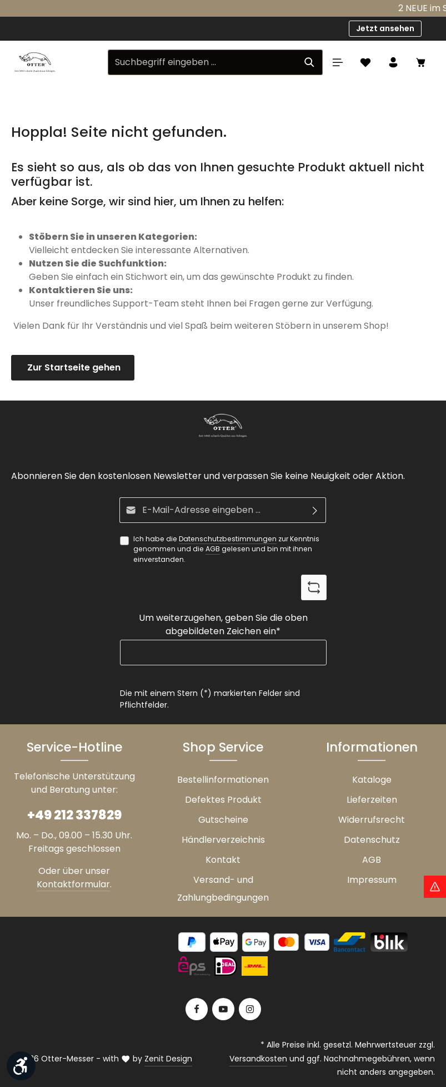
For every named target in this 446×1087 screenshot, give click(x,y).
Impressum (372, 879)
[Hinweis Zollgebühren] (435, 887)
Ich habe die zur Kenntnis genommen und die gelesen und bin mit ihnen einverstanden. (226, 549)
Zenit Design (168, 1058)
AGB (213, 549)
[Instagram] (250, 1009)
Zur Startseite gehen (73, 367)
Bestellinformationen (223, 779)
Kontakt (223, 859)
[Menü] (337, 62)
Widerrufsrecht (371, 819)
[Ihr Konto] (393, 62)
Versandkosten (258, 1058)
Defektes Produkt (223, 799)
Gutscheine (223, 819)
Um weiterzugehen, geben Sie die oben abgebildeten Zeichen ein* (223, 624)
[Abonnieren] (315, 510)
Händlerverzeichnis (223, 839)
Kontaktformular (73, 884)
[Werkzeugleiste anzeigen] (21, 1065)
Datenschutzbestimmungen (228, 539)
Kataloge (372, 779)
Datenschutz (372, 839)
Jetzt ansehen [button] (385, 28)
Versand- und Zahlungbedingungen (223, 888)
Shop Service (223, 747)
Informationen (372, 747)
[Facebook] (197, 1009)
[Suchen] (310, 62)
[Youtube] (223, 1009)
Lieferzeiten (372, 799)
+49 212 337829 (74, 815)
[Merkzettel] (365, 62)
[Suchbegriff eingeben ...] (202, 62)
